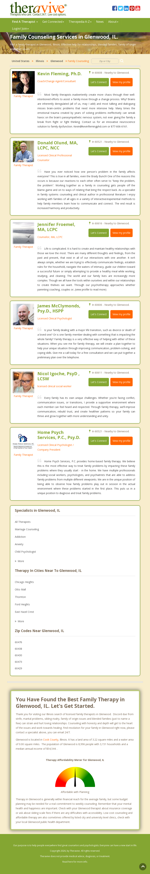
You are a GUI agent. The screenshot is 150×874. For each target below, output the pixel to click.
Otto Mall (20, 589)
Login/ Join (20, 29)
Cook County (50, 739)
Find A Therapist (25, 22)
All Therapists (23, 522)
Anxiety (19, 544)
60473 (18, 661)
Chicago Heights (24, 582)
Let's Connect (99, 82)
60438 (18, 648)
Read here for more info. (75, 861)
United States (20, 61)
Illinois (40, 61)
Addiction (20, 536)
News (100, 22)
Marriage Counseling (27, 529)
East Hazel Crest (24, 612)
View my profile (121, 82)
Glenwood (56, 61)
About (113, 22)
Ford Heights (22, 604)
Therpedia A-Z (80, 22)
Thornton (20, 597)
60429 (18, 668)
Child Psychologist (25, 551)
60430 (18, 655)
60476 (18, 642)
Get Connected (53, 22)
